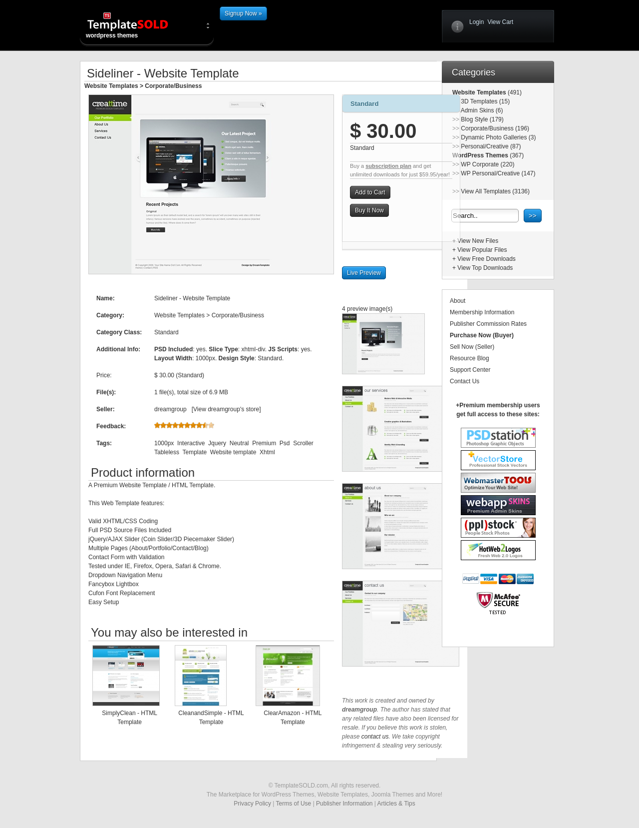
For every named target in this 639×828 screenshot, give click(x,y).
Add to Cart (370, 192)
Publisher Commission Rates (488, 323)
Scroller (303, 443)
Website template (233, 452)
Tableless (166, 452)
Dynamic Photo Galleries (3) (498, 137)
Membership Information (482, 312)
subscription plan (388, 166)
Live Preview (364, 272)
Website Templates (111, 85)
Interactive (191, 443)
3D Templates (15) (485, 101)
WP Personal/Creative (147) (498, 173)
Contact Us (464, 381)
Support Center (470, 369)
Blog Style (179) (482, 119)
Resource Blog (469, 358)
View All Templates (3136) (495, 191)
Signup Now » (243, 13)
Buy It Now (369, 210)
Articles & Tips (396, 803)
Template (194, 452)
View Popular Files (482, 249)
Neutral (239, 443)
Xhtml (267, 452)
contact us (375, 736)
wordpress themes (136, 25)
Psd (285, 443)
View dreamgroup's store (226, 409)
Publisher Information (344, 803)
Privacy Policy (252, 803)
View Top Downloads (485, 267)
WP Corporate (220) (487, 164)
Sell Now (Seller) (472, 346)
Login (476, 21)
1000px (164, 443)
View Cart (500, 21)
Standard (364, 103)
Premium (264, 443)
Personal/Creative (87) (491, 146)
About (457, 300)
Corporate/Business (173, 85)
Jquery (217, 443)
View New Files (477, 240)
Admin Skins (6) (482, 110)
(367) (516, 155)
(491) (514, 92)
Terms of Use (294, 803)
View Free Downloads (486, 258)
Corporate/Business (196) (495, 128)
